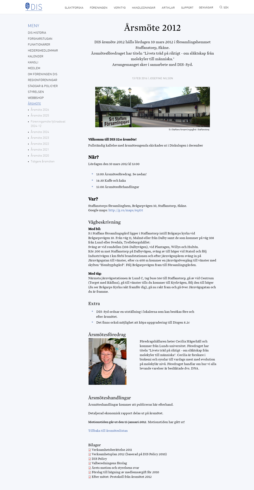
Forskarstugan (40, 38)
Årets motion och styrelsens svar (115, 468)
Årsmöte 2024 (40, 132)
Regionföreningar (42, 80)
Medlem (34, 68)
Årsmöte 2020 (40, 155)
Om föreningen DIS (42, 74)
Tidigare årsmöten (43, 161)
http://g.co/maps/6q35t (125, 210)
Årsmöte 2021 (40, 149)
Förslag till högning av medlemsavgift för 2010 (125, 472)
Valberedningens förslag (109, 463)
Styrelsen (36, 92)
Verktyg (120, 8)
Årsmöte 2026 (40, 109)
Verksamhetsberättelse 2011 (112, 450)
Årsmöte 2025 (40, 115)
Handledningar (143, 8)
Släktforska (74, 8)
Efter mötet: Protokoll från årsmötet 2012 (122, 477)
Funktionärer (39, 44)
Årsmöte (34, 103)
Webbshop (36, 98)
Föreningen (98, 8)
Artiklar (168, 8)
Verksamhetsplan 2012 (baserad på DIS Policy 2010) (129, 454)
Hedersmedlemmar (43, 50)
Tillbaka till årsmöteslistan (108, 430)
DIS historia (37, 32)
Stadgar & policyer (43, 86)
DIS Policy (99, 459)
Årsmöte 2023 (40, 137)
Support (187, 8)
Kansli (33, 62)
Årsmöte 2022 (40, 143)
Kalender (35, 56)
